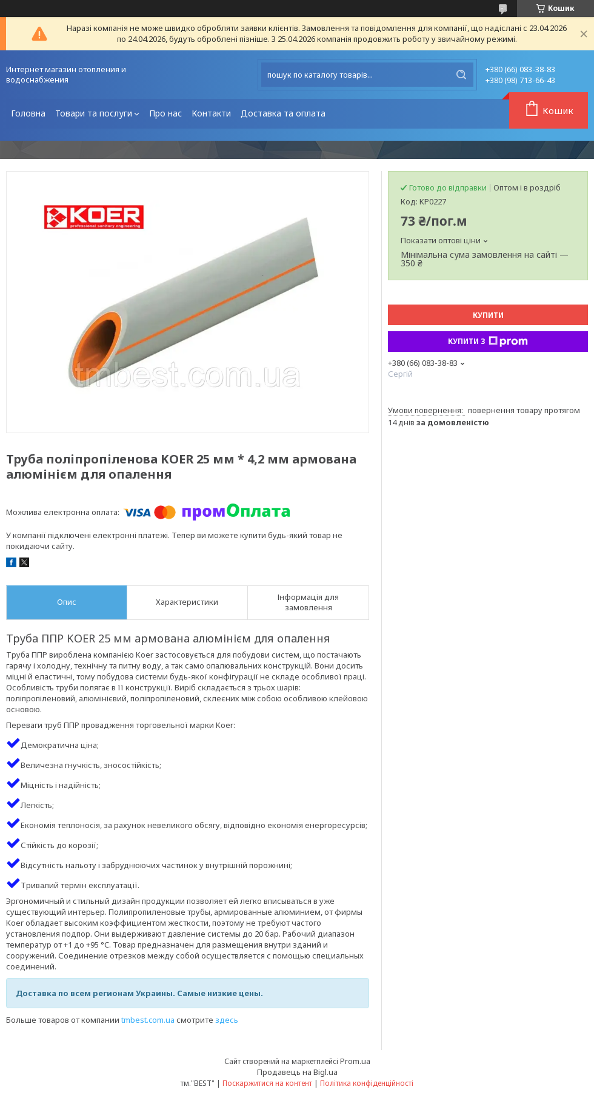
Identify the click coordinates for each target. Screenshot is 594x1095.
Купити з (488, 341)
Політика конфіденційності (366, 1083)
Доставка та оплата (283, 113)
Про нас (165, 113)
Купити (488, 315)
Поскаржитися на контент (267, 1083)
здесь (226, 1019)
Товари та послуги (93, 113)
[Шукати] (461, 74)
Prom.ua (355, 1061)
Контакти (211, 113)
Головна (28, 113)
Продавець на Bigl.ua (297, 1071)
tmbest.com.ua (148, 1019)
